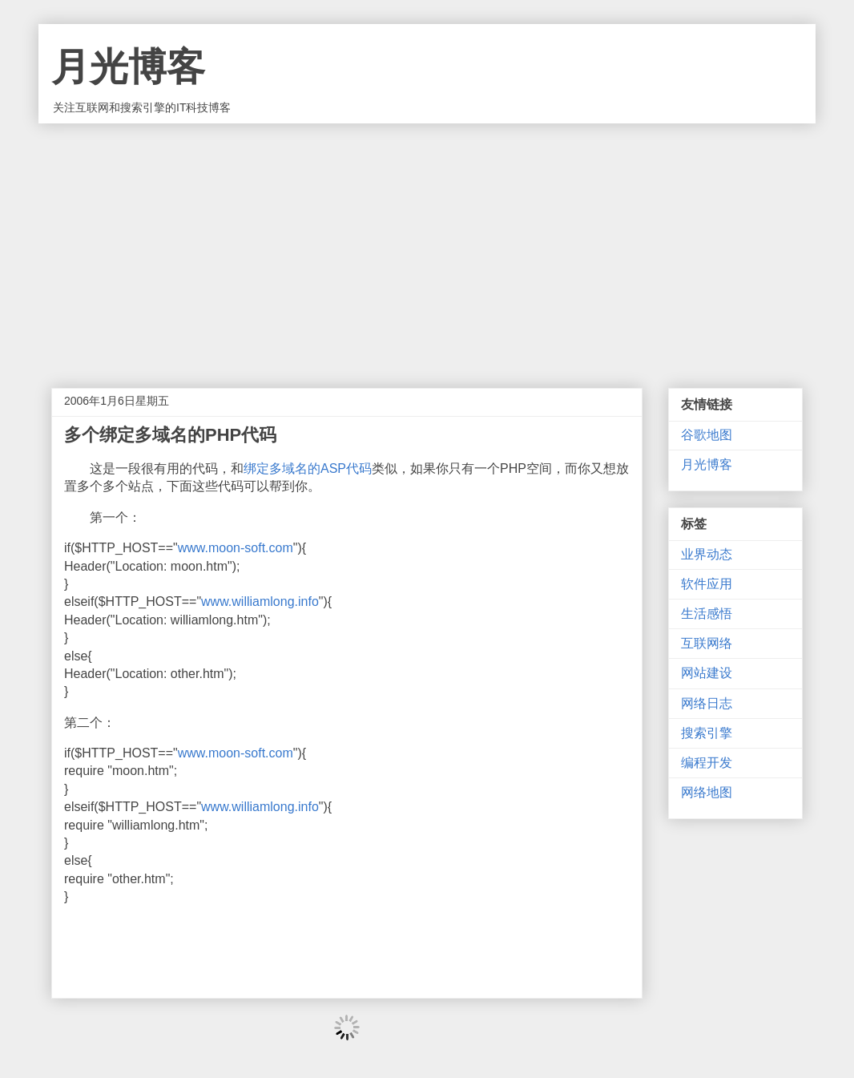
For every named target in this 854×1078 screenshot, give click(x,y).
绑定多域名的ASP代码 (308, 468)
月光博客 (128, 67)
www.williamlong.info (260, 601)
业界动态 (706, 554)
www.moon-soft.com (235, 548)
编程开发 (706, 762)
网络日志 (706, 703)
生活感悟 (706, 613)
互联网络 (706, 643)
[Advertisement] (427, 243)
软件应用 (706, 584)
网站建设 (706, 673)
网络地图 (706, 792)
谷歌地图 (706, 435)
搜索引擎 (706, 733)
